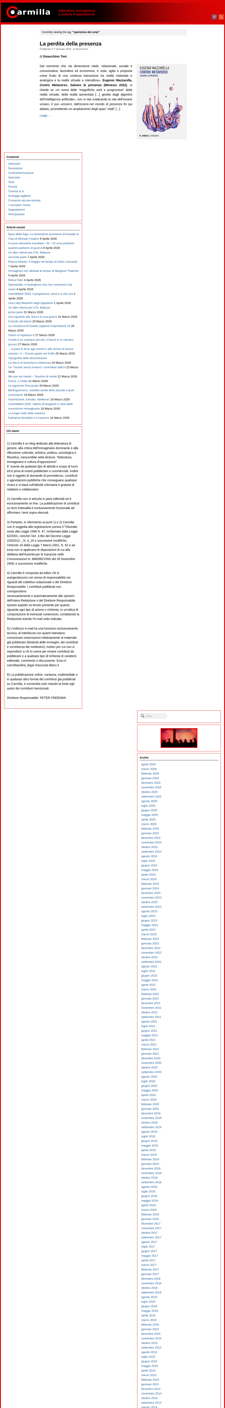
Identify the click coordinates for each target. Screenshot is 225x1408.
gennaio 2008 (195, 1088)
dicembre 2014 (195, 706)
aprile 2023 (193, 247)
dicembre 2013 (195, 762)
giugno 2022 (194, 293)
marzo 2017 (193, 582)
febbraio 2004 (195, 1303)
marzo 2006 (193, 1189)
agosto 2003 (194, 1331)
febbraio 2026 (195, 91)
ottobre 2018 (194, 495)
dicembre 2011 (195, 872)
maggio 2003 (194, 1345)
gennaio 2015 (195, 702)
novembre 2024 (196, 160)
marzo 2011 (193, 913)
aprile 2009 (193, 1019)
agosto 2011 (194, 890)
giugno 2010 (194, 954)
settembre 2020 (196, 390)
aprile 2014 (193, 743)
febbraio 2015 (195, 697)
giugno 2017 (194, 569)
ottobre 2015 (194, 661)
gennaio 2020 (195, 426)
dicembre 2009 (195, 982)
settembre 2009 (196, 996)
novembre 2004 (196, 1262)
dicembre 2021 (195, 321)
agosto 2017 (194, 560)
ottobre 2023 (194, 220)
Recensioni (89, 49)
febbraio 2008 (195, 1083)
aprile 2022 (193, 302)
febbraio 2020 (195, 422)
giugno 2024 (194, 183)
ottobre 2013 (194, 771)
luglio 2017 (193, 564)
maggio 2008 (194, 1069)
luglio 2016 (193, 619)
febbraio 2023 (195, 256)
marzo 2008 (193, 1078)
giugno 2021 (194, 348)
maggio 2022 (194, 298)
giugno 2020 (194, 403)
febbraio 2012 (195, 863)
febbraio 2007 (195, 1138)
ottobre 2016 (194, 605)
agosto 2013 (194, 780)
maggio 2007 (194, 1124)
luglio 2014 (193, 729)
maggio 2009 (194, 1014)
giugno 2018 (194, 514)
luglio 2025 (193, 123)
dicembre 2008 (195, 1037)
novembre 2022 (196, 270)
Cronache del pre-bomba (23, 77)
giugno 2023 (194, 238)
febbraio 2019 (195, 477)
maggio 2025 (194, 132)
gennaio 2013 (195, 812)
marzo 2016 (193, 638)
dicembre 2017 (195, 541)
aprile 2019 (193, 468)
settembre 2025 (196, 114)
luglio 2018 (193, 509)
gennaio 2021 (195, 371)
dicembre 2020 (195, 376)
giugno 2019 (194, 459)
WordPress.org (195, 1397)
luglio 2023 (193, 234)
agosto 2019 (194, 449)
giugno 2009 (194, 1010)
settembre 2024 (196, 169)
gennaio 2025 (195, 151)
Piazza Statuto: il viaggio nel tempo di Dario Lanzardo (23, 180)
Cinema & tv (15, 68)
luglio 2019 (193, 454)
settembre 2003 (196, 1326)
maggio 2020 (194, 408)
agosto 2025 (194, 119)
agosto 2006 (194, 1166)
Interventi (13, 41)
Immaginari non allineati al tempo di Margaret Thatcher (22, 194)
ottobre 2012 (194, 826)
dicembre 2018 (195, 486)
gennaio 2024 (195, 206)
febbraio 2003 (195, 1359)
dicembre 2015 (195, 651)
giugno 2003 (194, 1340)
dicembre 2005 (195, 1202)
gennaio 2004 (195, 1308)
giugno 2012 (194, 844)
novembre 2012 (196, 821)
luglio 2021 (193, 344)
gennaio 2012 (195, 867)
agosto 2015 (194, 670)
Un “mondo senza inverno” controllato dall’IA (19, 382)
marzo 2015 (193, 693)
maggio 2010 (194, 959)
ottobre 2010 (194, 936)
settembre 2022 (196, 279)
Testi (10, 59)
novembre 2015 (196, 656)
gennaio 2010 (195, 977)
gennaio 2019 (195, 481)
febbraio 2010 (195, 973)
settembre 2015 (196, 665)
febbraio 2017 (195, 587)
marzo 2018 (193, 527)
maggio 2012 (194, 849)
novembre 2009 (196, 987)
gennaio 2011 (195, 922)
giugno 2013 (194, 789)
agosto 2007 (194, 1111)
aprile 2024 (193, 192)
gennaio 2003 (195, 1363)
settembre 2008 (196, 1051)
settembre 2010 (196, 941)
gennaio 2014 (195, 757)
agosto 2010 (194, 945)
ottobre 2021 (194, 330)
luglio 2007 (193, 1115)
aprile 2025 (193, 137)
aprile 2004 (193, 1294)
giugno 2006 (194, 1175)
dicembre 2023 (195, 211)
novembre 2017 (196, 546)
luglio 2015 (193, 674)
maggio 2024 (194, 188)
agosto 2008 (194, 1055)
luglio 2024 (193, 178)
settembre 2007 (196, 1106)
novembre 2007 (196, 1097)
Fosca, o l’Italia (17, 405)
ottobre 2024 (194, 165)
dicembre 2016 (195, 596)
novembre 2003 (196, 1317)
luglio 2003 (193, 1336)
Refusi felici (14, 203)
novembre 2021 (196, 325)
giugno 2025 (194, 128)
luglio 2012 (193, 840)
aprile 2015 (193, 688)
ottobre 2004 (194, 1267)
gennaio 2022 (195, 316)
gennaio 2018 (195, 537)
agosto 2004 (194, 1276)
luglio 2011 (193, 895)
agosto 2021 (194, 339)
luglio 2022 (193, 289)
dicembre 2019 (195, 431)
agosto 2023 (194, 229)
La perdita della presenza (78, 44)
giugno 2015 (194, 679)
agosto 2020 (194, 394)
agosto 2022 (194, 284)
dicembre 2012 (195, 817)
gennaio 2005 (195, 1253)
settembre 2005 (196, 1216)
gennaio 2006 (195, 1198)
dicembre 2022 (195, 266)
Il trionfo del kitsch (19, 281)
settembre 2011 (196, 886)
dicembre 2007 (195, 1092)
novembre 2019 (196, 436)
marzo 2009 (193, 1023)
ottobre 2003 (194, 1322)
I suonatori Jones (18, 82)
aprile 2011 (193, 909)
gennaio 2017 (195, 592)
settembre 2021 (196, 335)
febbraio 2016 (195, 642)
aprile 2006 (193, 1184)
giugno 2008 (194, 1065)
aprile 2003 (193, 1349)
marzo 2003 (193, 1354)
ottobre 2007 (194, 1101)
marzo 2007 (193, 1134)
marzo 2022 (193, 307)
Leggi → (53, 129)
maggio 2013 (194, 794)
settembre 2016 (196, 610)
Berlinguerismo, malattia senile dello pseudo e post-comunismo (23, 428)
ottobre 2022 (194, 275)
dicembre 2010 (195, 927)
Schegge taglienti (18, 73)
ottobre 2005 (194, 1212)
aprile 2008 (193, 1074)
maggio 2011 (194, 904)
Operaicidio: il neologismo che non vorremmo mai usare (20, 212)
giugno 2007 (194, 1120)
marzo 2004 (193, 1299)
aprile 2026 (193, 82)
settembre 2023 (196, 224)
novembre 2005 (196, 1207)
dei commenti (198, 1392)
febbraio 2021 (195, 367)
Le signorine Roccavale (22, 414)
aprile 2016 (193, 633)
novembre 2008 (196, 1042)
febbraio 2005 (195, 1248)
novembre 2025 (196, 105)
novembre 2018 (196, 491)
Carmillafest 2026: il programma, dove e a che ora (21, 231)
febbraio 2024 (195, 201)
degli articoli (197, 1388)
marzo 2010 (193, 968)
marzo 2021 (193, 362)
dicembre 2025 (195, 100)
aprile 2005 (193, 1239)
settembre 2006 (196, 1161)
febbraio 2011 (195, 918)
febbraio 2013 (195, 808)
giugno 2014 (194, 734)
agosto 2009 (194, 1000)
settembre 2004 (196, 1271)
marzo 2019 (193, 472)
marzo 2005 (193, 1244)
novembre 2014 (196, 711)
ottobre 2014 (194, 716)
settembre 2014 (196, 720)
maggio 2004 (194, 1290)
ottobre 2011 (194, 881)
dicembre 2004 (195, 1258)
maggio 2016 (194, 628)
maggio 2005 (194, 1235)
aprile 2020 (193, 413)
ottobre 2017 (194, 550)
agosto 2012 (194, 835)
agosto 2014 (194, 725)
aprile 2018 (193, 523)
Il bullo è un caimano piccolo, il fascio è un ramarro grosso (20, 318)
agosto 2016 (194, 615)
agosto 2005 (194, 1221)
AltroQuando (15, 91)
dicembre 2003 (195, 1313)
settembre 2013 (196, 775)
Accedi (190, 1383)
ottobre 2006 (194, 1157)
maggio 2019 (194, 463)
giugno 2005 (194, 1230)
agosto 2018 (194, 504)
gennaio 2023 (195, 261)
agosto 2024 (194, 174)
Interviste (13, 54)
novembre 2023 (196, 215)
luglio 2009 (193, 1005)
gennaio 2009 (195, 1033)
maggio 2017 (194, 573)
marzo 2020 (193, 417)
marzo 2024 (193, 197)
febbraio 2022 (195, 312)
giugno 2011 (194, 899)
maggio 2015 (194, 684)
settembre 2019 (196, 445)
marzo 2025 (193, 142)
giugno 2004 (194, 1285)
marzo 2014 (193, 748)
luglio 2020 (193, 399)
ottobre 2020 (194, 385)
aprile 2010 (193, 964)
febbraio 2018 (195, 532)
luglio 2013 (193, 785)
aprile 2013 (193, 798)
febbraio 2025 (195, 146)
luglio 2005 (193, 1225)
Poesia (11, 64)
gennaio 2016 (195, 647)
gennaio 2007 (195, 1143)
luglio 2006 (193, 1170)
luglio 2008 (193, 1060)
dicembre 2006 (195, 1147)
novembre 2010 (196, 931)
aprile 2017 (193, 578)
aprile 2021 (193, 357)
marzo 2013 (193, 803)
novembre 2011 (196, 876)
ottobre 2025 (194, 110)
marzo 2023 (193, 252)
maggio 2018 (194, 518)
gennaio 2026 (195, 96)
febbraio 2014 (195, 752)
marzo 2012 (193, 858)
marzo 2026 (193, 87)
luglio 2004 (193, 1280)
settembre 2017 (196, 555)
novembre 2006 (196, 1152)
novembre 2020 (196, 380)
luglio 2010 (193, 950)
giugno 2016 (194, 624)
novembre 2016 (196, 601)
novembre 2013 (196, 766)
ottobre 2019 (194, 440)
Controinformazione (20, 50)
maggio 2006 (194, 1179)
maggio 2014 (194, 739)
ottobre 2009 (194, 991)
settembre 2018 (196, 500)
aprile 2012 (193, 853)
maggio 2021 (194, 353)
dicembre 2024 (195, 155)
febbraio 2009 (195, 1028)
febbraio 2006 (195, 1193)
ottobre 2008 (194, 1046)
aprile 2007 (193, 1129)
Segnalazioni (15, 87)
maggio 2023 (194, 243)
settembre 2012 (196, 830)
